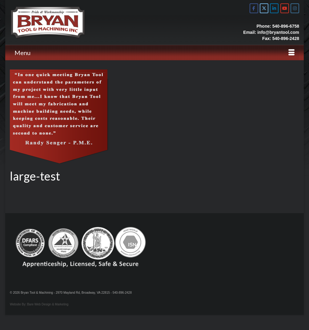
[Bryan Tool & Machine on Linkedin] (274, 8)
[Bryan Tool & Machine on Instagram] (295, 8)
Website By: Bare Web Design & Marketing (39, 304)
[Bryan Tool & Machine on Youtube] (284, 8)
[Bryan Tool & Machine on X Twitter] (264, 8)
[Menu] (154, 52)
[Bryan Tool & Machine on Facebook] (254, 8)
